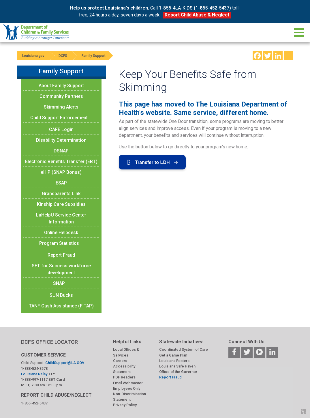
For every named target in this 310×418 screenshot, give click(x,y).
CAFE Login (61, 129)
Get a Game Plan (173, 355)
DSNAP (61, 151)
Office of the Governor (178, 372)
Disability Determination (61, 140)
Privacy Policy (125, 405)
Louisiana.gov (33, 56)
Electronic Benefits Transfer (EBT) (61, 161)
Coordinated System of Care (183, 349)
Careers (120, 361)
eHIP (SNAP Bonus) (61, 172)
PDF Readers (124, 377)
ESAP (61, 183)
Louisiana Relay (34, 374)
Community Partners (61, 96)
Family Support (94, 56)
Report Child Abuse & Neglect (197, 15)
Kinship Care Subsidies (61, 204)
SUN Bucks (61, 295)
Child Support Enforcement (59, 117)
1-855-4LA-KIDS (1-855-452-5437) (195, 8)
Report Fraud (61, 255)
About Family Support (61, 85)
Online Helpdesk (61, 232)
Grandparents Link (61, 193)
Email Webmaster (128, 383)
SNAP (59, 283)
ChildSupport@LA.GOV (64, 363)
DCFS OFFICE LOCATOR (49, 342)
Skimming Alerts (61, 107)
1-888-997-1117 (34, 379)
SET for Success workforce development (61, 269)
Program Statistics (59, 243)
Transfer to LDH (152, 162)
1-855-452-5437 (34, 403)
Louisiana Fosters (174, 361)
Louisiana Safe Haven (177, 366)
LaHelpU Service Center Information (61, 218)
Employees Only (126, 388)
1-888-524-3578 (34, 368)
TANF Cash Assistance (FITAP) (61, 306)
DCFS (63, 56)
